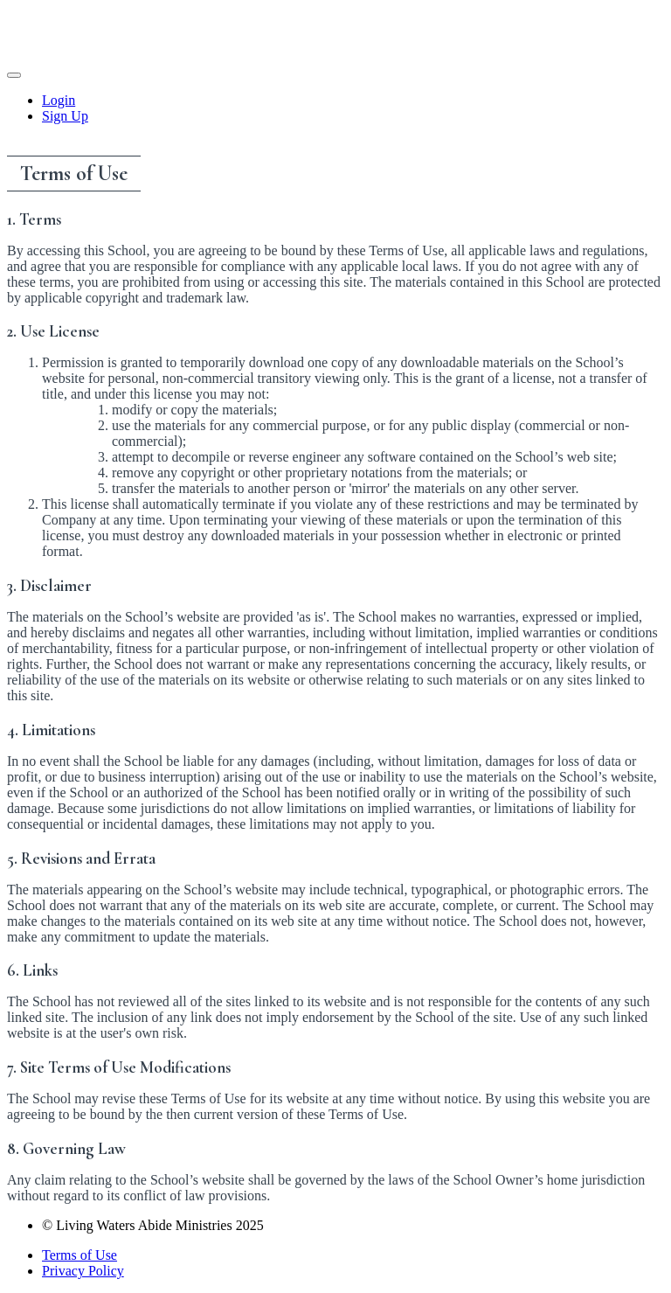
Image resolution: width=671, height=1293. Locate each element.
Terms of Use (79, 1255)
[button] (14, 75)
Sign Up (65, 115)
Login (58, 100)
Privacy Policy (83, 1270)
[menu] (335, 108)
